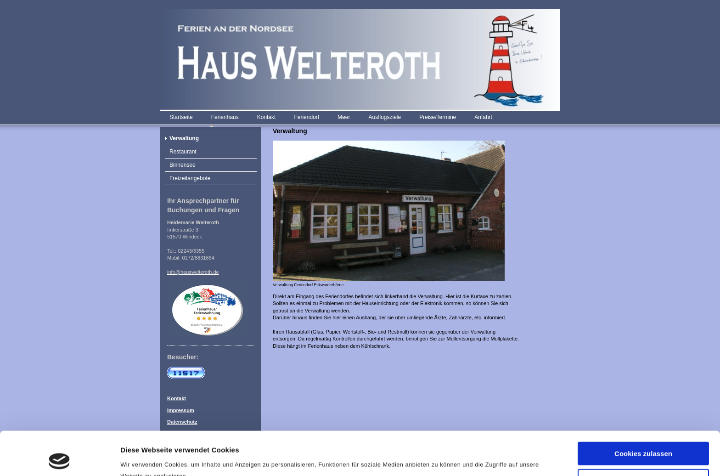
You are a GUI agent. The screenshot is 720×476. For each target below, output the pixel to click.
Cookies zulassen (643, 410)
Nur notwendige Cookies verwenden (643, 440)
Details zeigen (143, 458)
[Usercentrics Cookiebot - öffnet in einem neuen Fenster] (59, 458)
